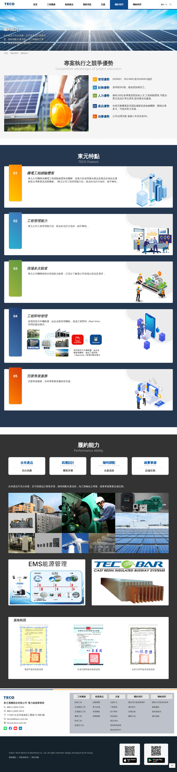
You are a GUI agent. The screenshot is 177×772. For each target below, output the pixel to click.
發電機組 (91, 711)
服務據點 (154, 706)
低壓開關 (91, 702)
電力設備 (91, 706)
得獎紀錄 (129, 711)
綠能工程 (72, 702)
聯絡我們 (160, 696)
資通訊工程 (73, 725)
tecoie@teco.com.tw (16, 718)
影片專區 (110, 711)
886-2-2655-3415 (15, 710)
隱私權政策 (154, 711)
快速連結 (110, 715)
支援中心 (110, 702)
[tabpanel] (88, 30)
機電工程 (72, 715)
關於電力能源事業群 (134, 702)
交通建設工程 (74, 711)
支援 (114, 696)
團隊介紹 (129, 715)
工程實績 (76, 696)
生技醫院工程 (74, 706)
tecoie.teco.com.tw (16, 722)
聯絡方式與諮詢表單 (158, 702)
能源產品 (95, 696)
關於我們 (136, 696)
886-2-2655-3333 (15, 706)
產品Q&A (110, 720)
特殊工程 (72, 720)
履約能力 (129, 706)
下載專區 (110, 706)
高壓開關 (91, 715)
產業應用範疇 (111, 725)
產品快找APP (111, 729)
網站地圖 (154, 715)
